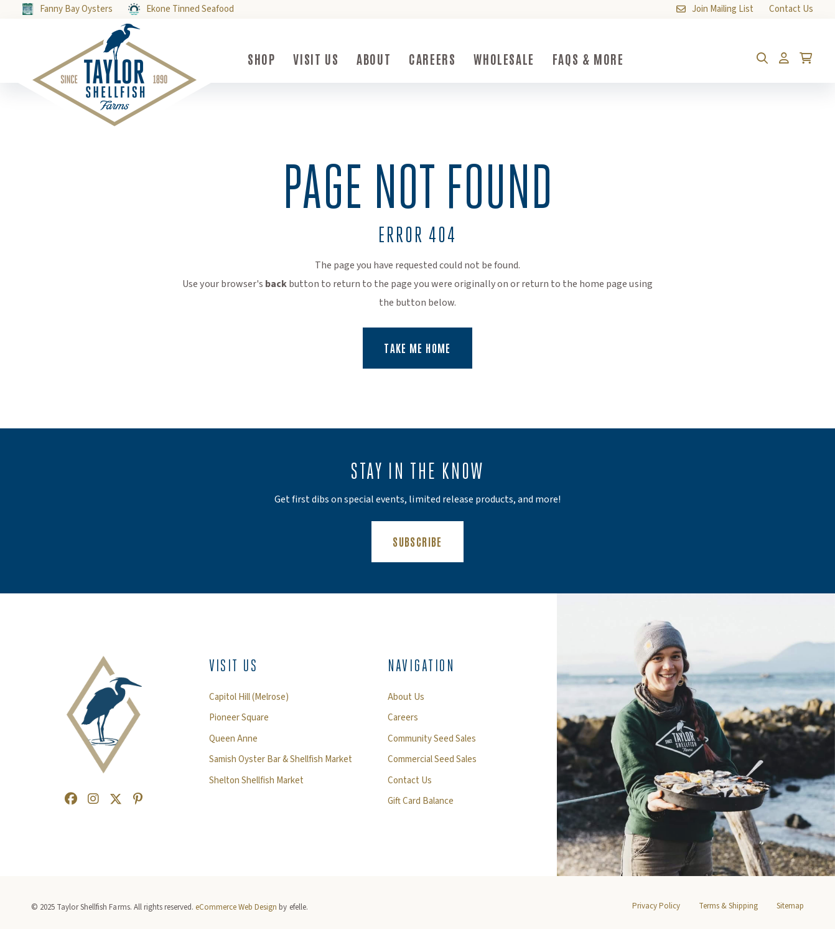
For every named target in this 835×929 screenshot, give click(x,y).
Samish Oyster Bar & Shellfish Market (280, 759)
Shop (261, 58)
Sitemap (790, 906)
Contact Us (410, 781)
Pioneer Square (239, 718)
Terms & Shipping (728, 906)
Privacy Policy (656, 906)
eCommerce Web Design (236, 907)
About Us (406, 697)
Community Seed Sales (432, 739)
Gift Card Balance (421, 801)
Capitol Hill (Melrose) (249, 697)
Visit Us (315, 58)
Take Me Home (417, 347)
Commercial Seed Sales (432, 759)
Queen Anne (233, 739)
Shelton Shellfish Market (256, 781)
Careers (432, 58)
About (374, 58)
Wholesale (503, 58)
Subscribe (428, 541)
